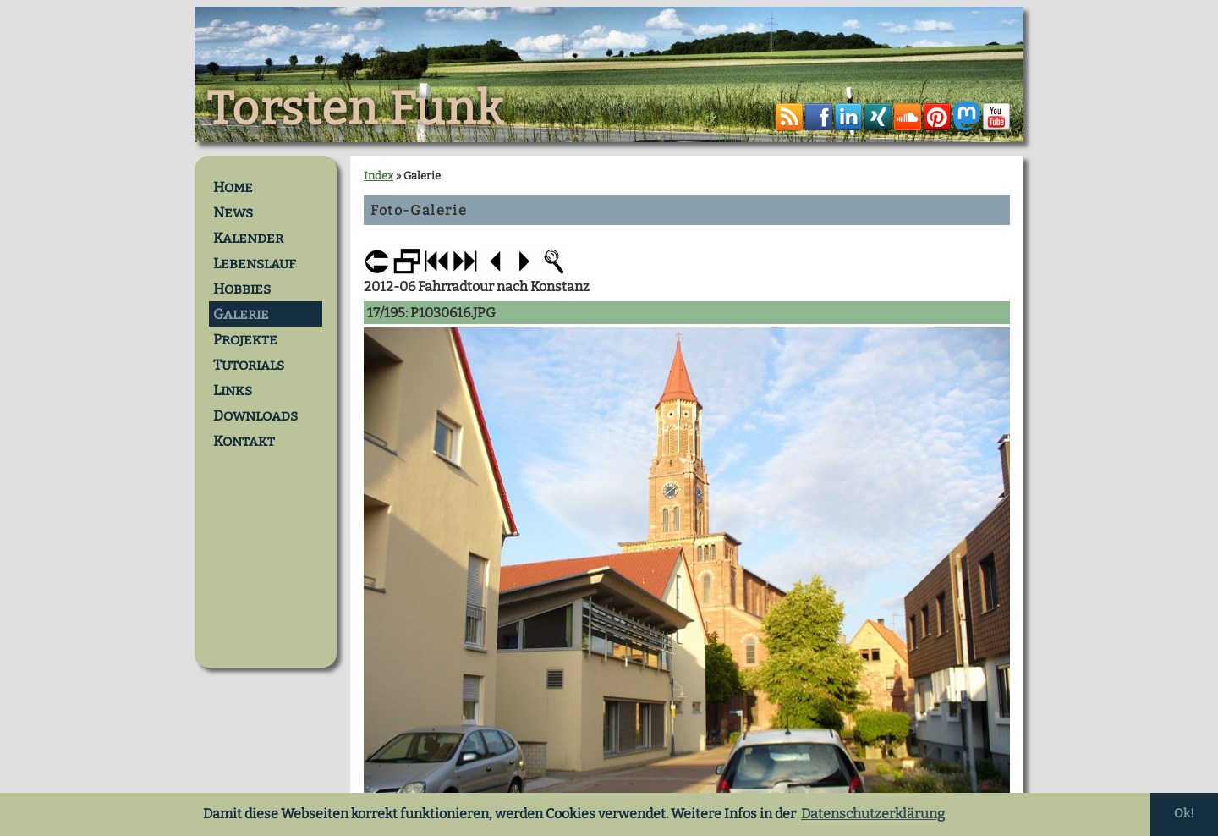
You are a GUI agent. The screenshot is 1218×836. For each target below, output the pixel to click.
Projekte (245, 339)
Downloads (255, 415)
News (233, 212)
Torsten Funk (355, 109)
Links (232, 390)
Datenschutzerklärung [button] (873, 814)
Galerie (241, 313)
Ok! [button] (1184, 813)
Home (233, 187)
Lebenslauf (254, 263)
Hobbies (242, 288)
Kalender (248, 237)
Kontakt (244, 440)
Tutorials (248, 364)
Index (378, 175)
